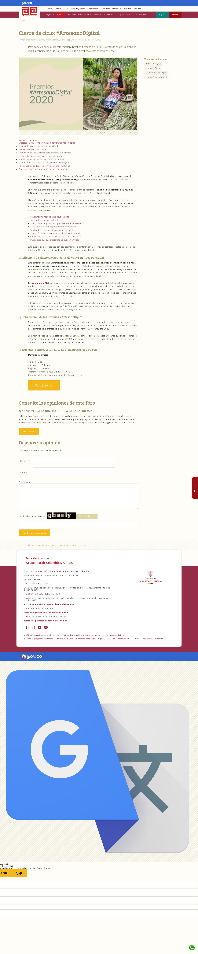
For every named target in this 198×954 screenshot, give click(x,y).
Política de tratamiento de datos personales (82, 635)
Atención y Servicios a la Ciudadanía (116, 9)
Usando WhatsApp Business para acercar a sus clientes (45, 152)
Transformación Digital (156, 72)
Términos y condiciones (114, 635)
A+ (195, 485)
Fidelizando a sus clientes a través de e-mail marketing (44, 165)
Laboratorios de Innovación (78, 14)
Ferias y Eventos (121, 14)
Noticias (60, 14)
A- (195, 480)
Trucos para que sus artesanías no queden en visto (43, 169)
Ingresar (162, 14)
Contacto (159, 639)
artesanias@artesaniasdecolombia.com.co (46, 612)
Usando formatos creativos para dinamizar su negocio (44, 162)
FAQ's (136, 639)
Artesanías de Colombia (157, 77)
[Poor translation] (19, 873)
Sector (97, 14)
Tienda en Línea (139, 14)
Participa (137, 9)
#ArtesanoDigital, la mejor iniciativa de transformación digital (47, 142)
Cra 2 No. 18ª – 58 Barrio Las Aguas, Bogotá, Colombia (61, 571)
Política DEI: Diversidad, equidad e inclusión (76, 639)
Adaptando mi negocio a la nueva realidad (38, 146)
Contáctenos (44, 385)
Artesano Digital (153, 68)
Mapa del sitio (124, 639)
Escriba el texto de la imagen (58, 516)
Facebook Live (65, 193)
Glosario (111, 639)
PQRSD (101, 639)
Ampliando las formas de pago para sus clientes (41, 159)
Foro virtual (147, 639)
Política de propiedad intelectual (38, 639)
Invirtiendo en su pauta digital (32, 149)
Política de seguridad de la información (41, 635)
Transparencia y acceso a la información (82, 9)
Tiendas (107, 14)
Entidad (58, 9)
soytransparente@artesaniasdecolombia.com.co (49, 604)
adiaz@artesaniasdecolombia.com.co (64, 375)
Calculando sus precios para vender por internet (41, 156)
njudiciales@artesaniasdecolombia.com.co (46, 620)
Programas (50, 14)
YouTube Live (80, 193)
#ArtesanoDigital (153, 63)
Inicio (50, 9)
